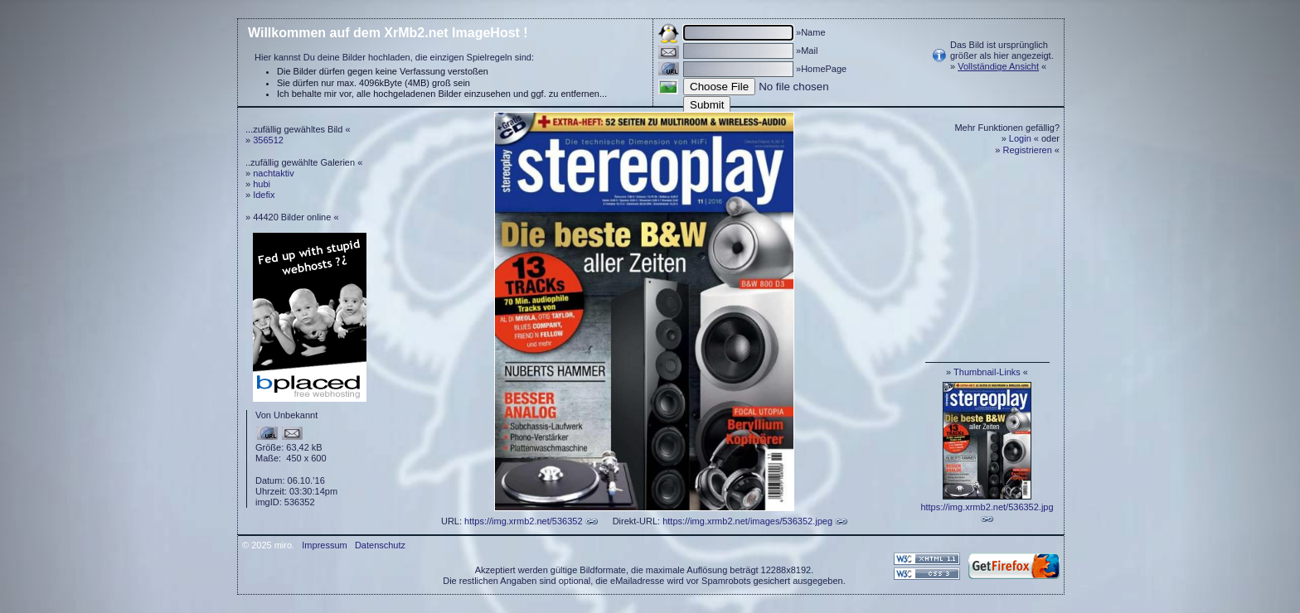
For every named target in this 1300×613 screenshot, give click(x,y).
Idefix (263, 195)
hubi (261, 184)
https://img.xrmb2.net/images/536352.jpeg (747, 521)
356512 (268, 140)
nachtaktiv (273, 173)
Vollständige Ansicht (998, 66)
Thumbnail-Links (987, 372)
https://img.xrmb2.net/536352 (523, 521)
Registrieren (1027, 150)
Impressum (324, 545)
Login (1020, 138)
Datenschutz (380, 545)
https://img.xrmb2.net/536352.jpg (986, 507)
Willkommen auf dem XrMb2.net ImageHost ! (388, 33)
